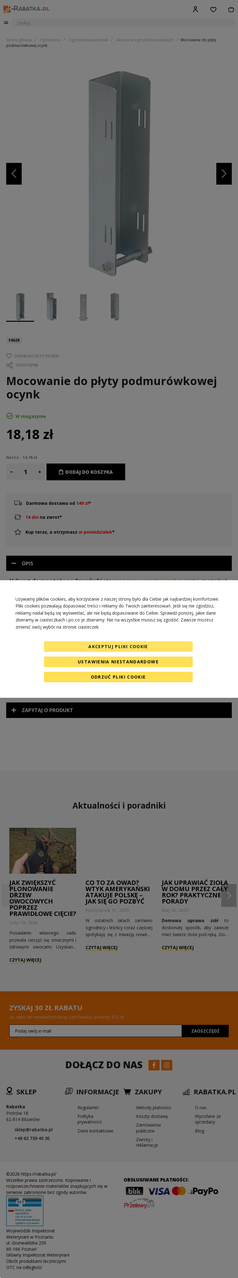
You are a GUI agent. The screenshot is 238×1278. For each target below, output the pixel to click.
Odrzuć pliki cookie (118, 677)
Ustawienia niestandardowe (118, 662)
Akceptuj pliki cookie (118, 646)
